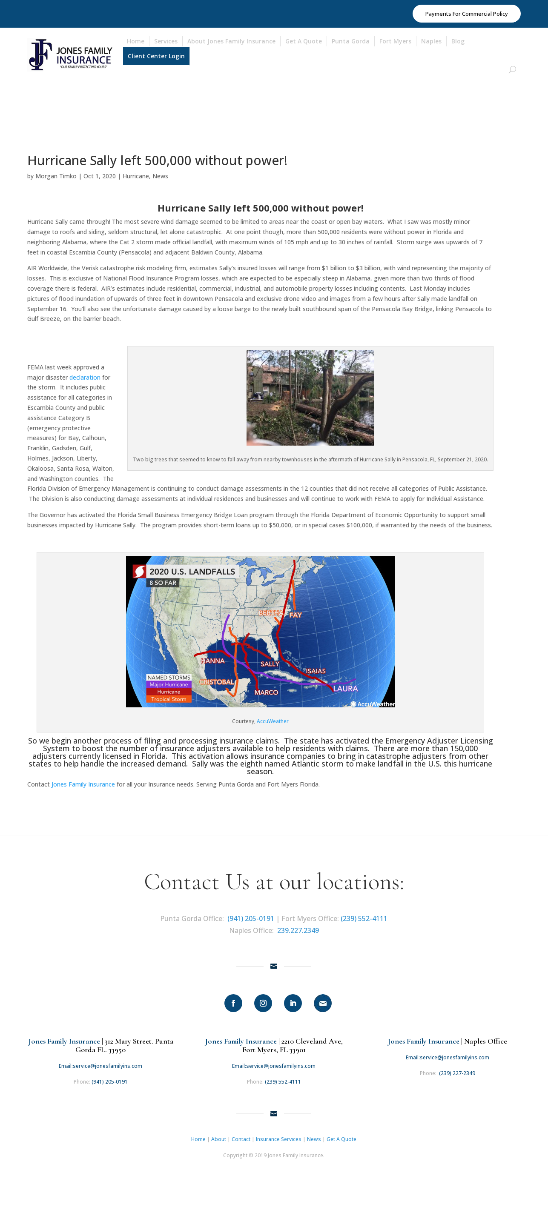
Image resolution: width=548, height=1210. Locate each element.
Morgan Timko (56, 173)
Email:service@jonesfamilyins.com (100, 1062)
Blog (458, 41)
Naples (431, 41)
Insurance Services (278, 1135)
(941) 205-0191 (250, 915)
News (160, 173)
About (218, 1135)
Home (135, 41)
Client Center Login (156, 56)
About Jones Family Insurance (231, 41)
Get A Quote (303, 41)
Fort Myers (395, 41)
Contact (241, 1135)
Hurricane (136, 173)
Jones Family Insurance (83, 781)
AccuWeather (273, 717)
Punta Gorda (351, 41)
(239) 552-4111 (364, 915)
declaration (84, 373)
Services (166, 41)
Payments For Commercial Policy (466, 13)
